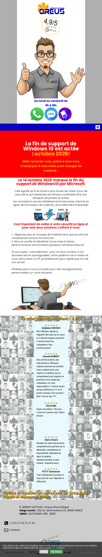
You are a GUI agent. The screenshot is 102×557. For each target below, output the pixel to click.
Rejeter (44, 551)
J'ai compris (56, 551)
